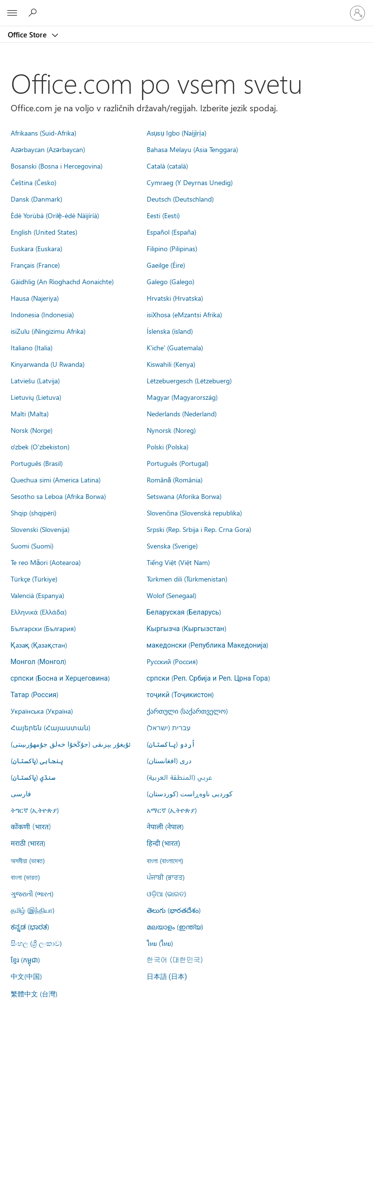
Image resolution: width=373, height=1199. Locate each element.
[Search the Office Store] (34, 12)
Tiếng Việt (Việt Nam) (178, 562)
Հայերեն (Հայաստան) (50, 727)
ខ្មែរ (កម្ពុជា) (25, 959)
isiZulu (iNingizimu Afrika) (48, 331)
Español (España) (171, 232)
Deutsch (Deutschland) (180, 199)
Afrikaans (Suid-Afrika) (43, 132)
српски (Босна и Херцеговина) (60, 678)
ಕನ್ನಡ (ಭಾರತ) (30, 926)
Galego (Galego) (170, 281)
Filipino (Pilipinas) (172, 248)
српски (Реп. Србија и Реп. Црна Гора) (208, 678)
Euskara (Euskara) (36, 248)
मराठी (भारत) (28, 843)
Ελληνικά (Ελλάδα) (39, 612)
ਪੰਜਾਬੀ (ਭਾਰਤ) (166, 877)
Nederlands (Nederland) (182, 413)
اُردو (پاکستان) (171, 744)
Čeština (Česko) (33, 182)
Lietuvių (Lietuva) (36, 397)
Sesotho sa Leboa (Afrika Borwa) (58, 496)
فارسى (21, 793)
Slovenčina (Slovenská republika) (194, 512)
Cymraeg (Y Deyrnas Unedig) (190, 182)
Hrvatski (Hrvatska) (175, 298)
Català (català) (167, 166)
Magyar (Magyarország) (182, 397)
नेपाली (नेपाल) (165, 826)
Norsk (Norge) (31, 430)
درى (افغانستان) (169, 760)
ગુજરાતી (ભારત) (32, 893)
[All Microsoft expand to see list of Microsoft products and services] (12, 13)
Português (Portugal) (177, 463)
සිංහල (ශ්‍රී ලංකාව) (36, 943)
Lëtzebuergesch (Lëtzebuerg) (189, 380)
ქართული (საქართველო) (187, 711)
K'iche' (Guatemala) (175, 347)
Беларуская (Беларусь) (184, 612)
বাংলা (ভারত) (25, 877)
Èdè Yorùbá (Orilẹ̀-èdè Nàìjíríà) (55, 215)
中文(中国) (26, 976)
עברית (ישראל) (168, 727)
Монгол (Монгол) (39, 661)
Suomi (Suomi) (32, 545)
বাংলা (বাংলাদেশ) (165, 860)
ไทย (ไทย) (160, 943)
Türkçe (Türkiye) (34, 578)
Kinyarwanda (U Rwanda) (48, 364)
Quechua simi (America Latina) (56, 479)
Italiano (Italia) (31, 347)
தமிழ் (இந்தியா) (32, 910)
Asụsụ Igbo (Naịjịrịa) (176, 132)
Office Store (28, 34)
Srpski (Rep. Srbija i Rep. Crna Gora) (199, 529)
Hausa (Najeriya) (35, 298)
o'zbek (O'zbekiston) (40, 446)
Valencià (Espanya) (37, 595)
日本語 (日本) (167, 977)
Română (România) (175, 479)
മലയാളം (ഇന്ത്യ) (175, 926)
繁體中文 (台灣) (34, 993)
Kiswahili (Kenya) (171, 364)
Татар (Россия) (35, 694)
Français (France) (35, 265)
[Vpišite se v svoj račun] (357, 13)
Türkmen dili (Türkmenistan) (187, 578)
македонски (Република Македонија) (208, 645)
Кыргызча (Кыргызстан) (186, 628)
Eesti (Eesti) (163, 215)
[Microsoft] (186, 7)
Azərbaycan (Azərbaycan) (48, 149)
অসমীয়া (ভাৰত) (28, 860)
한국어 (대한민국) (175, 959)
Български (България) (43, 628)
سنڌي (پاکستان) (33, 777)
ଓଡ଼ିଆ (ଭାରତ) (166, 893)
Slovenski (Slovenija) (40, 529)
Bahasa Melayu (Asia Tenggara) (192, 149)
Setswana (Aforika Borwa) (184, 496)
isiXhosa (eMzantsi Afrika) (184, 314)
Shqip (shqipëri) (33, 512)
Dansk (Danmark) (36, 199)
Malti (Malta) (30, 413)
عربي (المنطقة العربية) (179, 777)
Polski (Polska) (167, 446)
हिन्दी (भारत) (164, 843)
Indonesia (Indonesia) (42, 314)
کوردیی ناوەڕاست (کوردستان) (190, 793)
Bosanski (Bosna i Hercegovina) (56, 166)
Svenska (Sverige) (172, 545)
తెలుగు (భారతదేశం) (174, 910)
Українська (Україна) (42, 711)
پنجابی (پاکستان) (37, 760)
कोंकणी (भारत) (31, 826)
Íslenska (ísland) (170, 331)
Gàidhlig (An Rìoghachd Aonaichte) (62, 281)
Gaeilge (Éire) (166, 265)
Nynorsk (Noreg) (171, 430)
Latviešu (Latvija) (35, 380)
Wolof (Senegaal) (171, 595)
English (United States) (44, 232)
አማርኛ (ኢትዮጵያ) (172, 810)
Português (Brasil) (37, 463)
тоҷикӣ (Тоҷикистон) (180, 694)
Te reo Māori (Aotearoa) (46, 562)
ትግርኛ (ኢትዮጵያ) (35, 810)
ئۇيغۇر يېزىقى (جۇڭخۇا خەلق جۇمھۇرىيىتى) (71, 744)
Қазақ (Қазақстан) (39, 645)
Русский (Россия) (172, 661)
